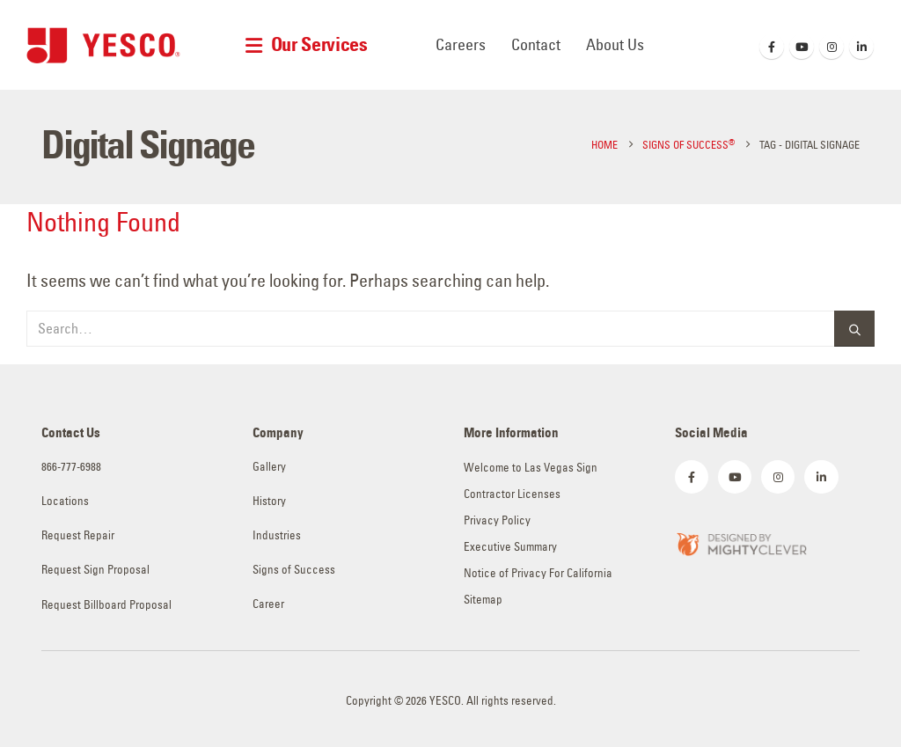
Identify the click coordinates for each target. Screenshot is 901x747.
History (269, 501)
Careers (461, 44)
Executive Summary (510, 546)
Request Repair (77, 535)
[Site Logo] (103, 45)
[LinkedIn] (861, 46)
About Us (615, 44)
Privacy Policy (497, 520)
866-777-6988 (71, 466)
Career (268, 604)
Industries (277, 535)
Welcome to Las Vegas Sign (530, 467)
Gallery (269, 466)
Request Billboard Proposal (106, 604)
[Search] (854, 329)
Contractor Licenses (512, 494)
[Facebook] (771, 46)
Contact (535, 44)
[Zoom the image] (741, 542)
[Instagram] (831, 46)
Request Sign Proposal (95, 569)
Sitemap (483, 599)
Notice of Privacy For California (538, 573)
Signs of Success (294, 569)
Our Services (319, 44)
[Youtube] (801, 46)
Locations (65, 501)
